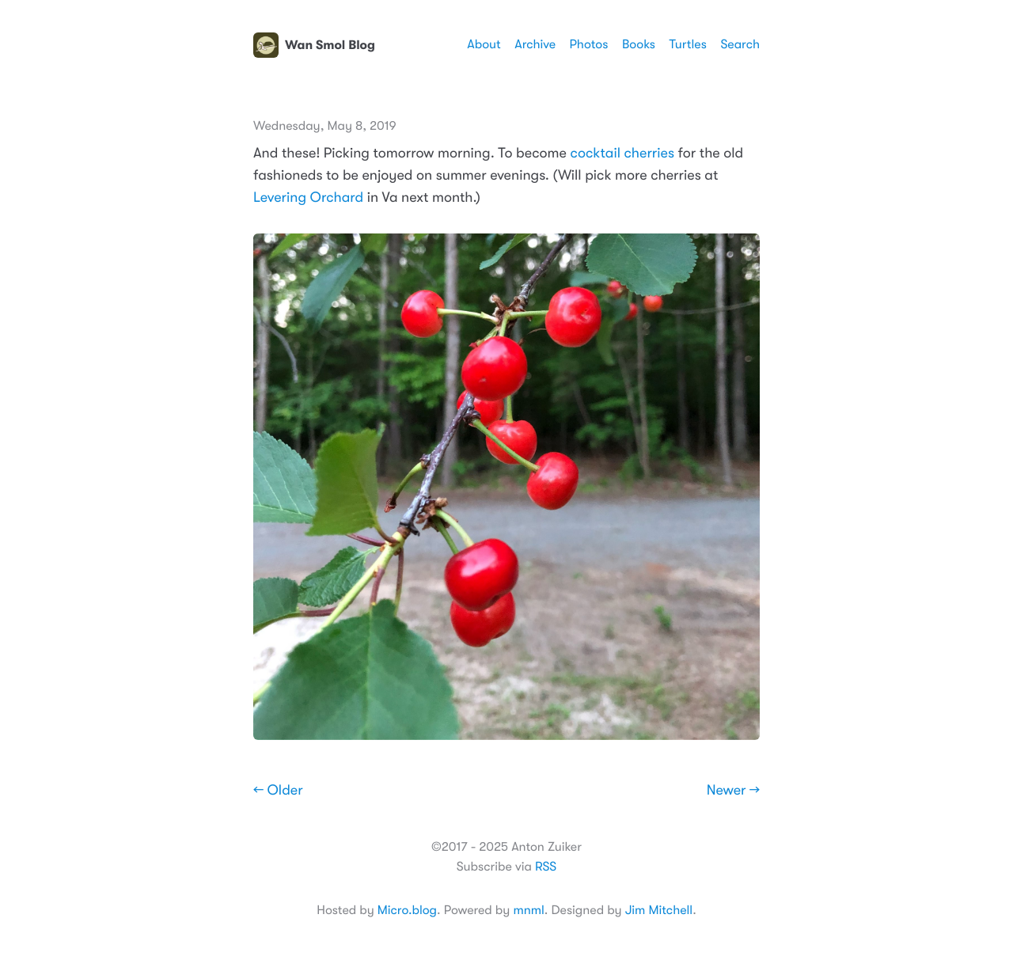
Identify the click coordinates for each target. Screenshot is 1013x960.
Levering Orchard (308, 198)
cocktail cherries (622, 153)
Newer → (733, 791)
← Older (278, 791)
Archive (535, 44)
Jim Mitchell (658, 910)
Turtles (687, 44)
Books (638, 44)
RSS (545, 866)
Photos (589, 44)
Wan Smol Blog (314, 45)
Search (740, 44)
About (483, 44)
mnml (528, 910)
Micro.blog (407, 910)
